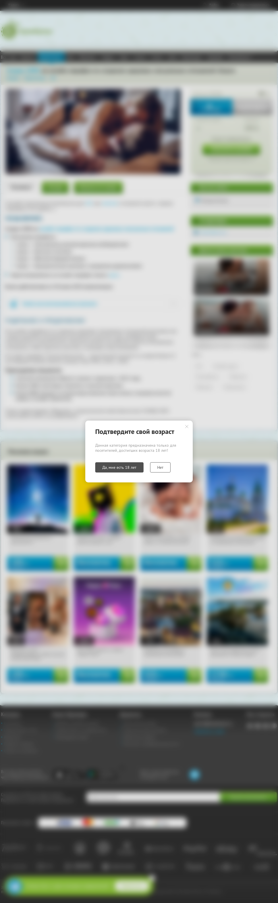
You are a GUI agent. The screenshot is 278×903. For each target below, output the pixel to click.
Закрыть (186, 426)
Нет (160, 467)
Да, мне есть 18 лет (119, 467)
